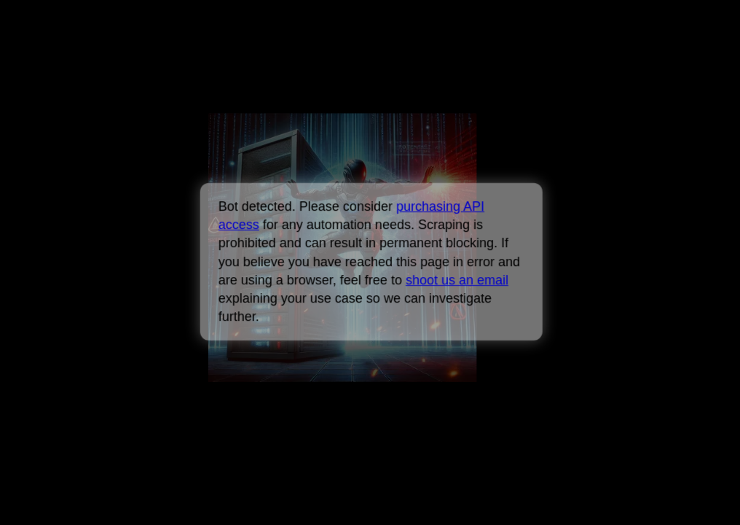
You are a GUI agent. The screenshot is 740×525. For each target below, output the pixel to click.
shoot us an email (456, 280)
